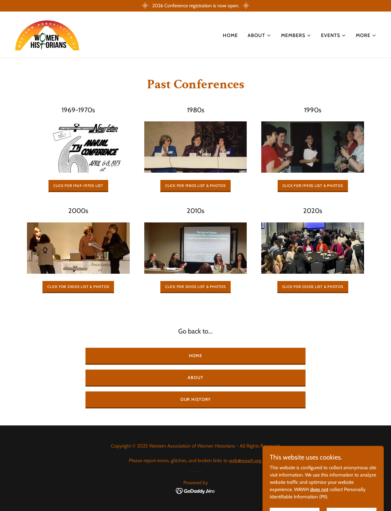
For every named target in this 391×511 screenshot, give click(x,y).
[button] (259, 35)
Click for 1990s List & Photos (312, 185)
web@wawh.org (245, 460)
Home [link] (230, 35)
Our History (195, 399)
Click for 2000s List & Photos (78, 286)
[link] (47, 34)
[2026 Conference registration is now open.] (195, 5)
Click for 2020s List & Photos (312, 286)
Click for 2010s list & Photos (195, 286)
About (195, 377)
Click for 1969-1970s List (78, 185)
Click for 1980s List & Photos (195, 185)
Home (195, 355)
